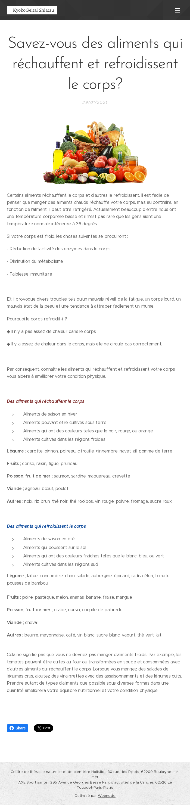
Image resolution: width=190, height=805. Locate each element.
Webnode (107, 795)
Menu (177, 10)
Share (18, 728)
